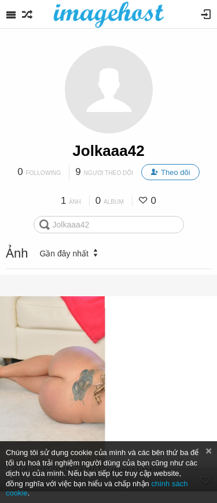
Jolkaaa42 (108, 150)
